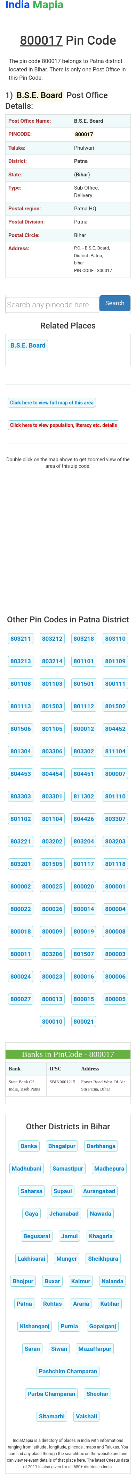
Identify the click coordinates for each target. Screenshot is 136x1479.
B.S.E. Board (28, 345)
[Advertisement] (68, 540)
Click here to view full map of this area (52, 402)
